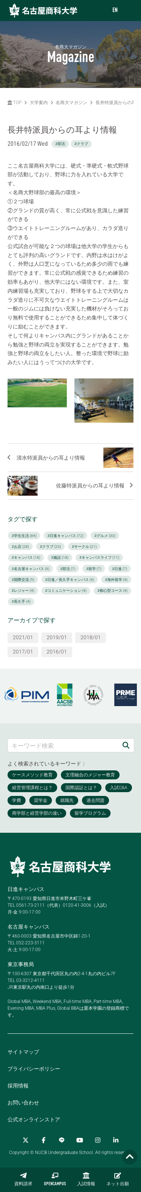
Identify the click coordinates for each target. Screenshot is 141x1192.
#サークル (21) (84, 547)
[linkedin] (116, 1140)
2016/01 (57, 652)
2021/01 (23, 637)
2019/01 (57, 637)
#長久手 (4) (21, 601)
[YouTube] (80, 1140)
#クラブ (81, 144)
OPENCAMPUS (55, 1179)
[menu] (127, 11)
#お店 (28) (20, 547)
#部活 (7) (67, 569)
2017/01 (23, 652)
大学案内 (39, 102)
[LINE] (62, 1140)
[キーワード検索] (63, 745)
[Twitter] (26, 1140)
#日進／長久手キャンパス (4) (69, 580)
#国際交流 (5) (23, 580)
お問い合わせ (23, 1103)
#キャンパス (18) (26, 557)
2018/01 (90, 637)
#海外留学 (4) (116, 580)
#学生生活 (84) (24, 536)
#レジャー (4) (23, 590)
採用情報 (18, 1086)
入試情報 (86, 1179)
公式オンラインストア (34, 1119)
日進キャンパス (26, 889)
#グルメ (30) (104, 536)
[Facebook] (44, 1140)
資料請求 (23, 1179)
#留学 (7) (93, 569)
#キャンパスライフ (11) (99, 557)
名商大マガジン (71, 102)
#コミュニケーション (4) (65, 590)
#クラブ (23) (50, 547)
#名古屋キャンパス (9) (30, 569)
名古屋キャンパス (29, 927)
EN (115, 11)
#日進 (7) (119, 569)
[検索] (126, 745)
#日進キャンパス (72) (65, 536)
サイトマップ (23, 1052)
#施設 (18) (59, 557)
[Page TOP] (129, 1157)
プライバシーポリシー (34, 1069)
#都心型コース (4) (112, 590)
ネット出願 (117, 1179)
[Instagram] (98, 1140)
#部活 (60, 144)
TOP (14, 102)
